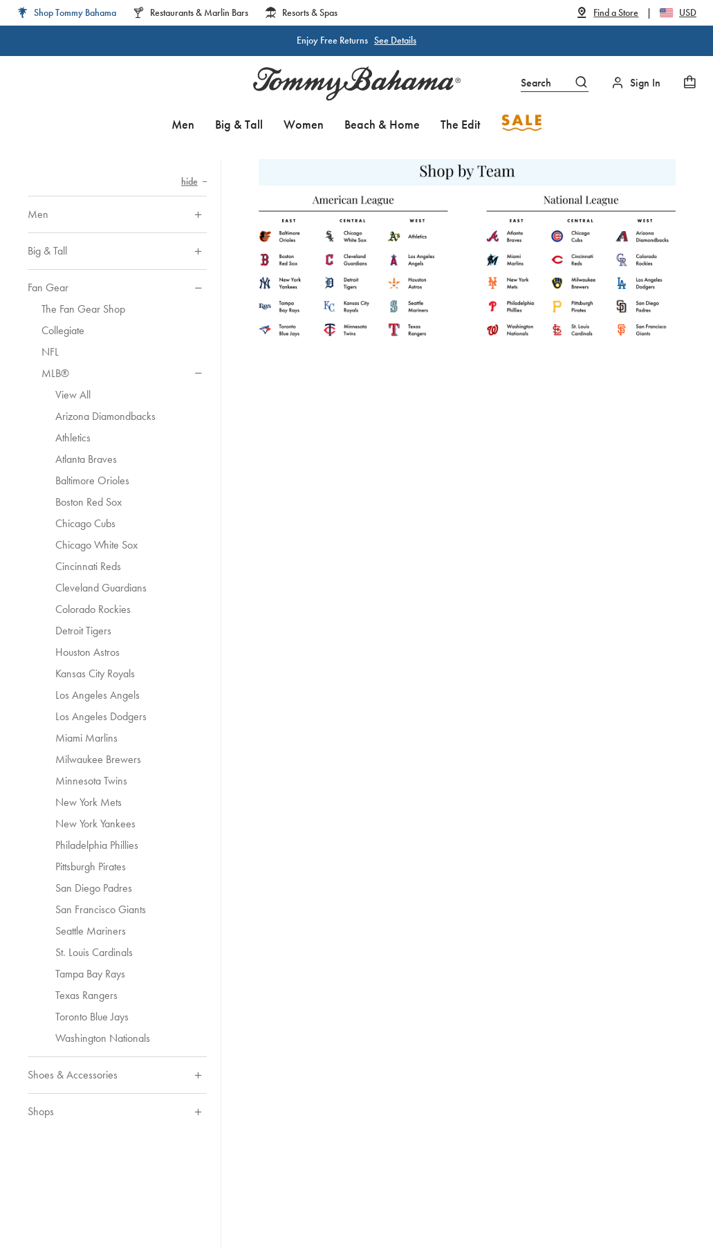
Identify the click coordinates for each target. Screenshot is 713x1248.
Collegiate (62, 330)
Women (304, 124)
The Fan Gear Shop (83, 309)
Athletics (73, 437)
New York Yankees (95, 823)
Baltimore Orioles (92, 480)
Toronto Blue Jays (92, 1016)
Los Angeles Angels (97, 695)
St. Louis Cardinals (94, 952)
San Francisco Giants (100, 909)
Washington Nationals (102, 1038)
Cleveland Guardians (101, 587)
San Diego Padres (93, 888)
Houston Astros (87, 652)
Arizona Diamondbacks (105, 416)
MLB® (55, 373)
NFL (50, 352)
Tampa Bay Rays (90, 973)
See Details (395, 40)
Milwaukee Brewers (98, 759)
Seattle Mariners (90, 931)
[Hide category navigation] (194, 181)
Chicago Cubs (85, 523)
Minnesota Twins (91, 780)
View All (73, 394)
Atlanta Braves (86, 459)
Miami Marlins (86, 738)
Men (183, 124)
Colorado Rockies (93, 609)
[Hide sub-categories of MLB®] (198, 373)
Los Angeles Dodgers (101, 716)
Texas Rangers (86, 995)
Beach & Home (382, 124)
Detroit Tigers (83, 630)
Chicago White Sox (96, 545)
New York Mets (88, 802)
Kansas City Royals (95, 673)
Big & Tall (239, 124)
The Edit (460, 124)
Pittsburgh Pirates (90, 866)
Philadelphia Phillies (96, 845)
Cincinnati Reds (88, 566)
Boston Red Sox (88, 502)
